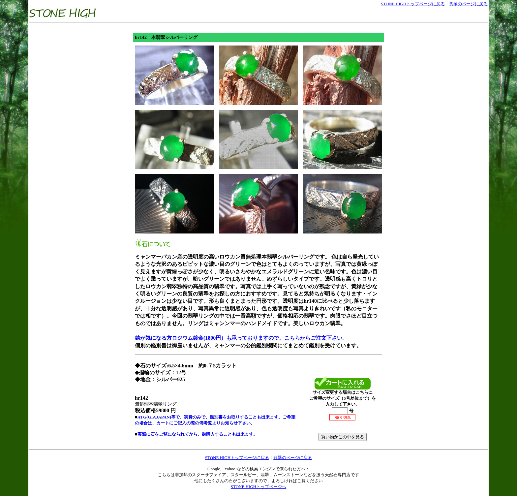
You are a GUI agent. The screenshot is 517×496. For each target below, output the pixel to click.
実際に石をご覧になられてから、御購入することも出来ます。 (197, 434)
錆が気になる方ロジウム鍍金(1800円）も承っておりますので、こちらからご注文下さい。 (241, 338)
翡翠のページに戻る (468, 3)
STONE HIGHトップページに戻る (413, 3)
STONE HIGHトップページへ (258, 486)
